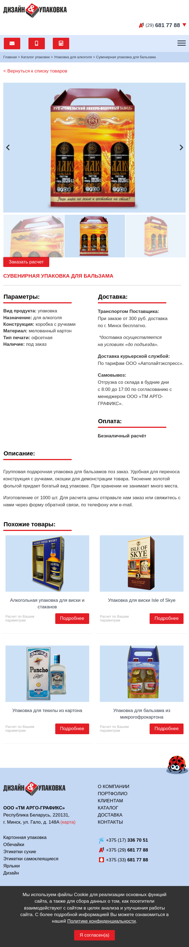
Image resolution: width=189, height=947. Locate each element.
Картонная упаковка (24, 837)
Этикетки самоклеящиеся (30, 858)
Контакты (110, 822)
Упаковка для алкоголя (73, 57)
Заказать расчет (26, 262)
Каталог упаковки (35, 57)
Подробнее (72, 618)
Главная (10, 57)
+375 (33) (127, 859)
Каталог (108, 808)
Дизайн (11, 873)
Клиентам (110, 800)
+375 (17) (127, 840)
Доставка (110, 815)
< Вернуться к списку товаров (35, 71)
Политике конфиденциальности (101, 921)
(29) (163, 25)
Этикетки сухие (19, 851)
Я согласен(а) (94, 935)
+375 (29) (127, 850)
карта (68, 822)
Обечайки (13, 844)
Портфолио (112, 793)
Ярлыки (11, 865)
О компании (113, 786)
